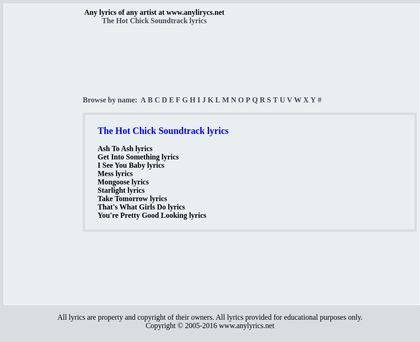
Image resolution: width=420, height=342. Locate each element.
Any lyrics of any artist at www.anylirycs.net (154, 12)
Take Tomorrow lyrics (132, 199)
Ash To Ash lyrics (125, 148)
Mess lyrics (115, 173)
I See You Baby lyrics (131, 165)
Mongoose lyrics (123, 182)
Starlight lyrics (121, 190)
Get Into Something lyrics (138, 157)
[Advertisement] (44, 163)
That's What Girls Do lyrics (141, 207)
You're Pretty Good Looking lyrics (152, 215)
